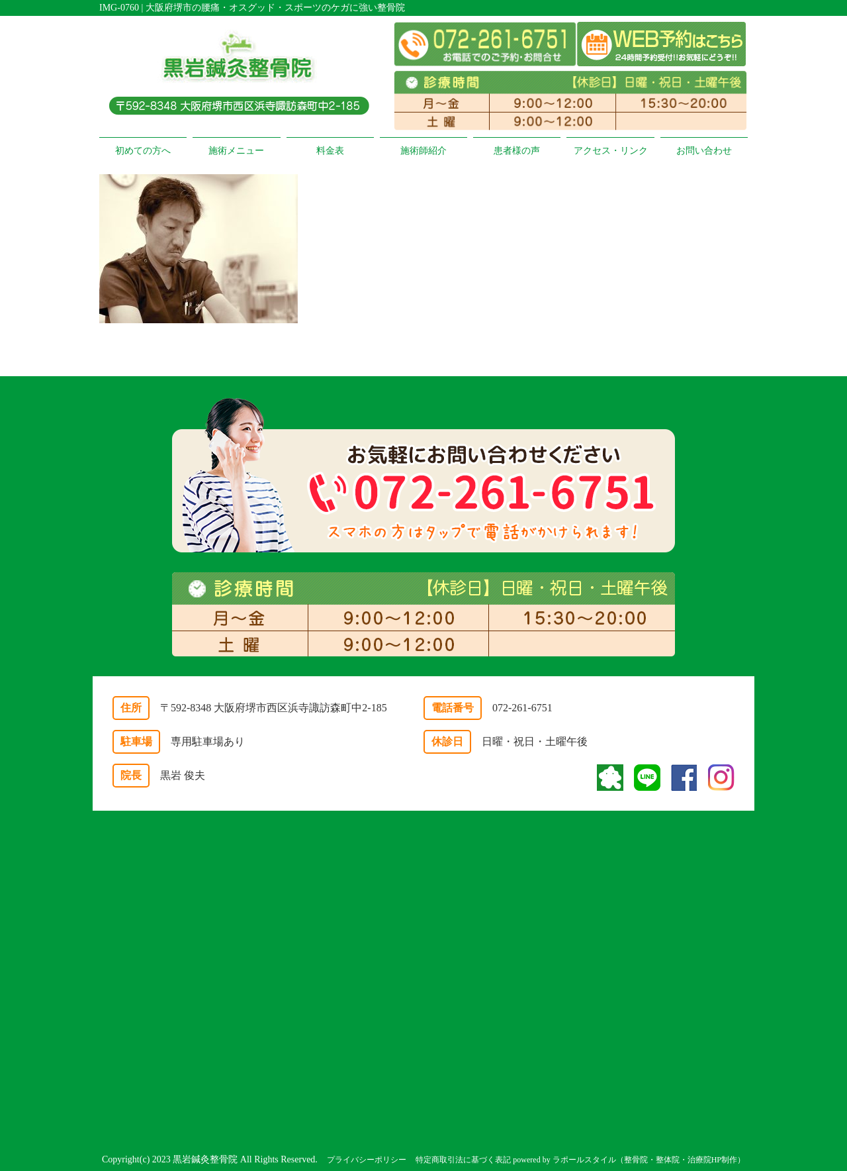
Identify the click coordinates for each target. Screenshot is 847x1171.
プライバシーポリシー (366, 1159)
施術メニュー (236, 151)
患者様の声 (517, 151)
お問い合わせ (704, 151)
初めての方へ (143, 151)
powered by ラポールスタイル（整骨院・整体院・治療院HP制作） (629, 1159)
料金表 (330, 151)
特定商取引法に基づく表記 (463, 1159)
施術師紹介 (423, 151)
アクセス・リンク (611, 151)
